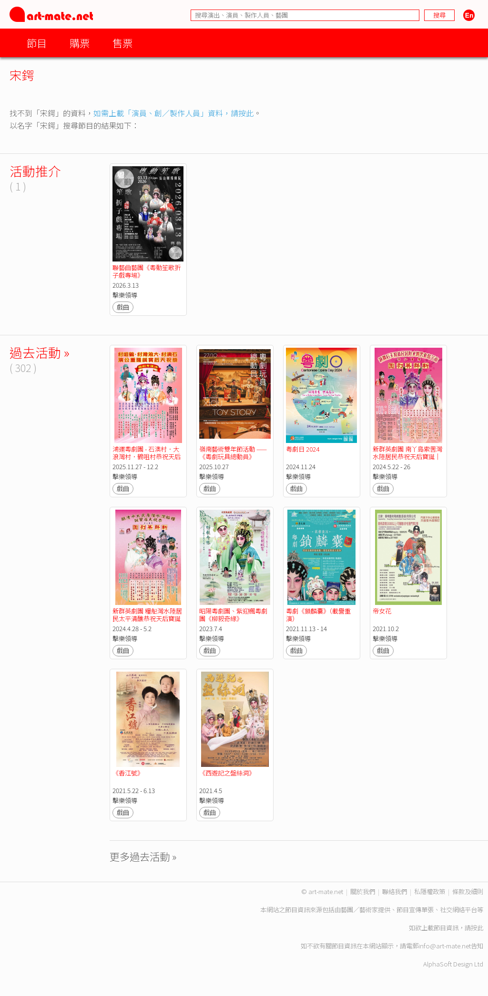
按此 (477, 927)
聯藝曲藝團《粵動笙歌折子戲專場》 (146, 271)
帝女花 (382, 610)
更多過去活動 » (143, 856)
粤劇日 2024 (302, 448)
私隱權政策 (429, 891)
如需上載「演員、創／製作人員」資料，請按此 (173, 113)
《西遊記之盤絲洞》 (227, 772)
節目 (37, 42)
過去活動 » (40, 352)
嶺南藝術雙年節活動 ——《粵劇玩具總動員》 (233, 452)
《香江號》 (127, 772)
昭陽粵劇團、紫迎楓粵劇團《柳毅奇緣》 (233, 614)
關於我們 (362, 891)
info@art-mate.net (444, 945)
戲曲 (123, 307)
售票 (122, 42)
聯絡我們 (394, 891)
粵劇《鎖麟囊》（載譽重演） (318, 614)
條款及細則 (467, 891)
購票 (80, 42)
